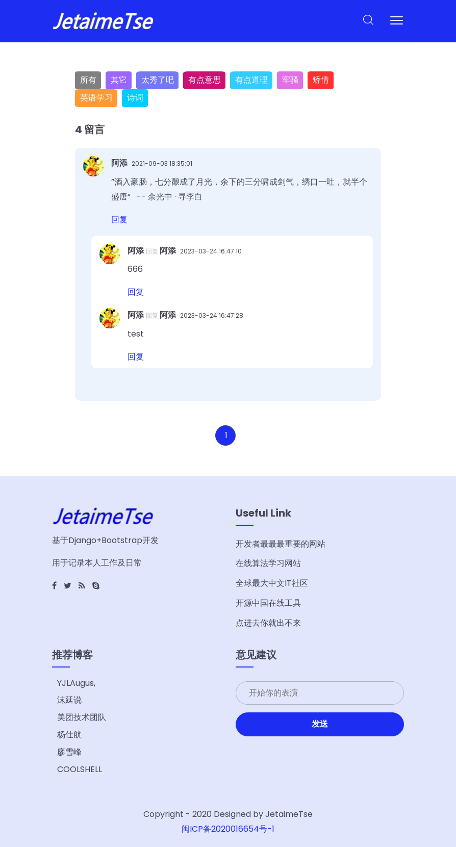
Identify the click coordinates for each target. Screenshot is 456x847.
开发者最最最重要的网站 (280, 544)
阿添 (120, 163)
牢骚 (290, 80)
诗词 (135, 98)
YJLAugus (75, 683)
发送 (320, 724)
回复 (119, 219)
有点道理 (251, 80)
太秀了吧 (157, 80)
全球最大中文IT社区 (272, 583)
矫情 (321, 80)
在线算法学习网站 (268, 563)
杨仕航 (69, 734)
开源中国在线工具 (268, 603)
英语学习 (96, 98)
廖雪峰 (69, 752)
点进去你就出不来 (268, 623)
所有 (88, 80)
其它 (119, 80)
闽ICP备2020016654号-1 (228, 829)
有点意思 (204, 80)
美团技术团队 (81, 717)
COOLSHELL (79, 769)
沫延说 (69, 700)
